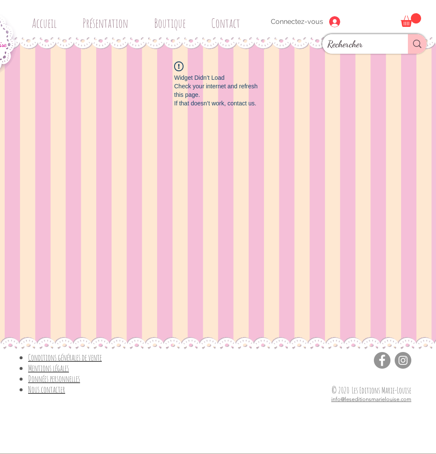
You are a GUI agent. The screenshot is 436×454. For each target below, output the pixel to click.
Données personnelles (54, 378)
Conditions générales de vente (65, 357)
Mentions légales (48, 368)
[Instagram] (403, 360)
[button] (172, 19)
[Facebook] (382, 360)
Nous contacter (46, 389)
